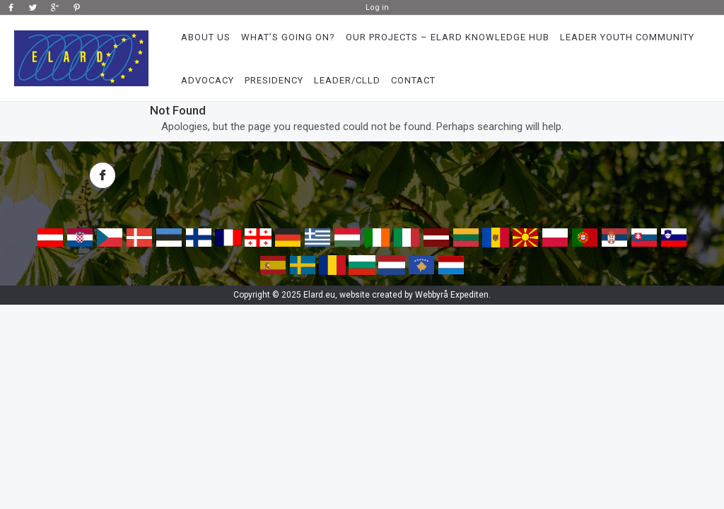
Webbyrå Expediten (452, 295)
